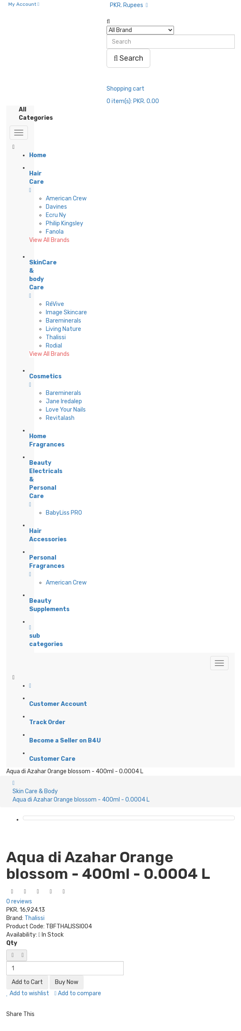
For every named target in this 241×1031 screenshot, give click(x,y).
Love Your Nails (66, 409)
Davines (56, 206)
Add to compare (78, 993)
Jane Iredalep (64, 401)
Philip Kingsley (64, 223)
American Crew (66, 198)
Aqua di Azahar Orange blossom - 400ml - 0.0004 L (80, 799)
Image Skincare (66, 312)
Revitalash (60, 418)
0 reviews (19, 901)
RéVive (55, 304)
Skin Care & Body (35, 791)
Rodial (54, 345)
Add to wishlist (27, 993)
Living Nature (63, 329)
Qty (11, 943)
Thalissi (56, 337)
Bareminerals (63, 320)
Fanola (55, 231)
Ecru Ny (56, 215)
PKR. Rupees (129, 5)
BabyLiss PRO (64, 512)
